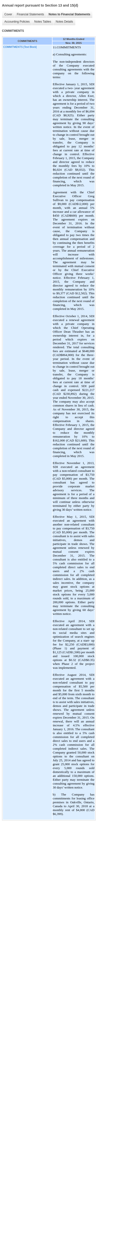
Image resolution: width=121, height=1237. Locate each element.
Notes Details (64, 21)
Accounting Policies (17, 21)
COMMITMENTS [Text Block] (20, 46)
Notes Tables (42, 21)
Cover (8, 14)
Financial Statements (30, 14)
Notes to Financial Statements (69, 14)
